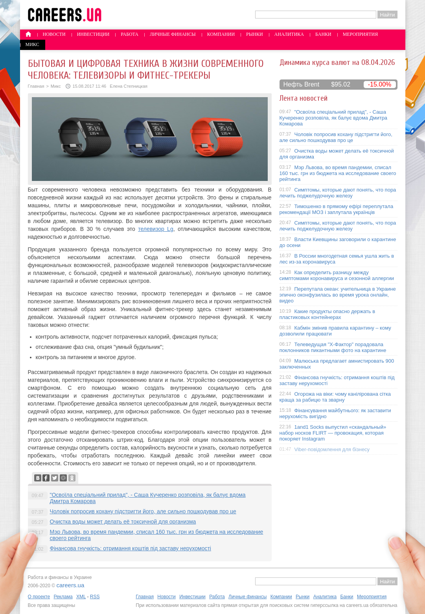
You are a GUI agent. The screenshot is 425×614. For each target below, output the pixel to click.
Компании (221, 34)
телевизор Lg (155, 229)
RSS (95, 596)
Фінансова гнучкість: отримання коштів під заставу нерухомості (130, 548)
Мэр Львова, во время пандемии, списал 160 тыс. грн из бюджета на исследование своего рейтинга (338, 173)
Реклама (62, 596)
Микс (32, 44)
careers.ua (70, 585)
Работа (129, 34)
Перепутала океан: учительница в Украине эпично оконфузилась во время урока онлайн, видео (338, 295)
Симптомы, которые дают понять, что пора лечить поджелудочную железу (338, 193)
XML (81, 596)
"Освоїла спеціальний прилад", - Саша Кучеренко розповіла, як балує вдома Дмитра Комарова (334, 118)
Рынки (254, 34)
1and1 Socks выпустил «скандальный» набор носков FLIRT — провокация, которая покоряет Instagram (333, 433)
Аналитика (289, 34)
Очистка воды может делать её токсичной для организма (123, 521)
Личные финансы (173, 34)
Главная (36, 86)
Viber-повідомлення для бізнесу (332, 449)
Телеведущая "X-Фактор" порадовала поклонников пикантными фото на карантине (333, 347)
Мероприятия (360, 34)
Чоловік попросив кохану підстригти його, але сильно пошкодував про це (143, 511)
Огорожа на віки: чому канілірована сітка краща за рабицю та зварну (335, 397)
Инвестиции (93, 34)
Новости (54, 34)
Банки (323, 34)
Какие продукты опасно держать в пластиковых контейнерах (327, 314)
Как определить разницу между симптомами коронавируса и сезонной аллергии (337, 275)
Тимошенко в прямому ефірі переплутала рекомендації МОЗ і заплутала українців (337, 209)
